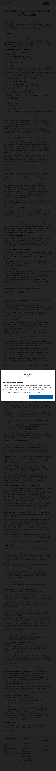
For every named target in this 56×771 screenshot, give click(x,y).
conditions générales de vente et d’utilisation (27, 392)
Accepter (41, 397)
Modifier (15, 397)
